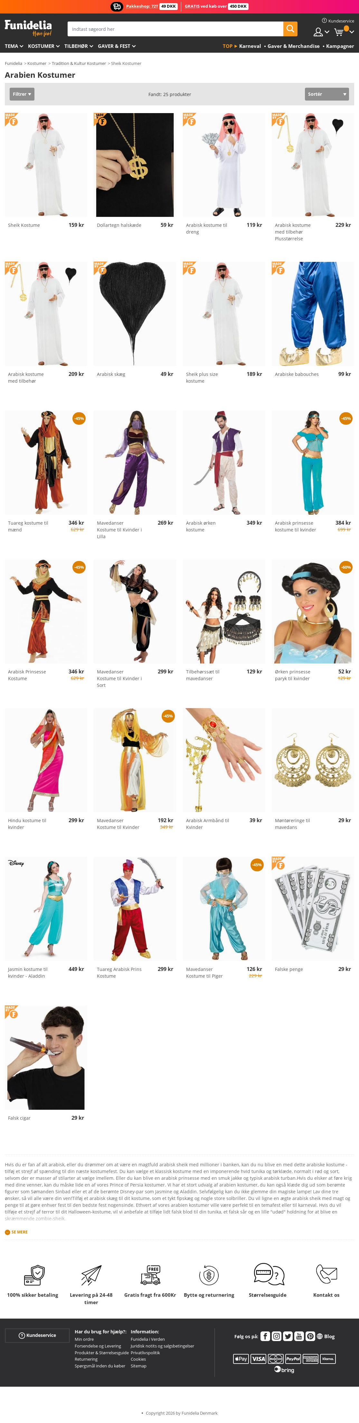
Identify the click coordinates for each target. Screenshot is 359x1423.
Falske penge (289, 969)
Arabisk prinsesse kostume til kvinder (295, 526)
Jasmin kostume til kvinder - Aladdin (28, 972)
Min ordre (84, 1339)
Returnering (86, 1359)
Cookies (138, 1359)
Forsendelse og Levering (98, 1346)
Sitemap (138, 1366)
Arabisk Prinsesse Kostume (27, 675)
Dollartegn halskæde (119, 225)
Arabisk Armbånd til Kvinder (207, 823)
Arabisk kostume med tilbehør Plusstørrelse (293, 232)
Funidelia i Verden (148, 1339)
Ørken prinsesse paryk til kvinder (292, 675)
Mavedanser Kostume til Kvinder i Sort (119, 678)
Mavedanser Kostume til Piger (204, 972)
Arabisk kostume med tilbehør (26, 377)
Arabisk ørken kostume (201, 526)
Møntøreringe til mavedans (292, 823)
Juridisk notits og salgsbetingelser (162, 1346)
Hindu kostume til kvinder (27, 823)
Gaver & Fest (114, 46)
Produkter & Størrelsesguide (102, 1353)
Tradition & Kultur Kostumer (79, 63)
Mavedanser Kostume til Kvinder (118, 823)
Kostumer (41, 46)
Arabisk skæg (111, 374)
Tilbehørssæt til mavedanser (203, 675)
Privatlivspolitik (145, 1353)
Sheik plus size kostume (202, 377)
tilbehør (76, 46)
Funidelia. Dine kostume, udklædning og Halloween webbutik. (28, 28)
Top (227, 46)
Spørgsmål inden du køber (100, 1366)
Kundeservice (37, 1335)
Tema (11, 46)
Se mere (20, 1232)
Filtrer (19, 94)
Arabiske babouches (297, 374)
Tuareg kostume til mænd (28, 526)
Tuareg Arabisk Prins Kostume (119, 972)
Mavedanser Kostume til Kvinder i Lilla (119, 529)
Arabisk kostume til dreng (206, 228)
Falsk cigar (19, 1118)
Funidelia (13, 63)
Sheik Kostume (24, 225)
